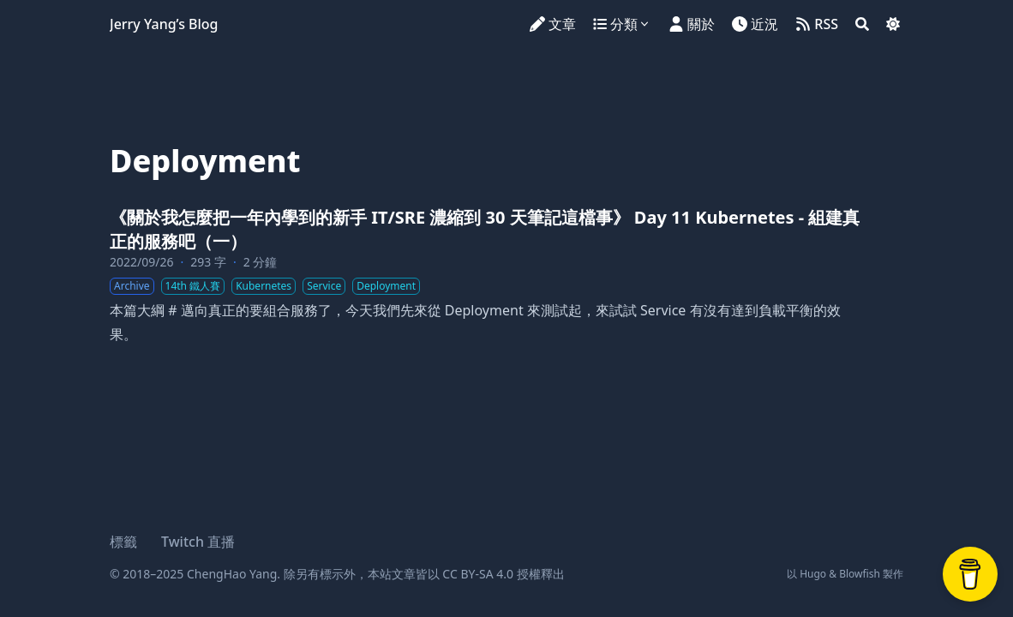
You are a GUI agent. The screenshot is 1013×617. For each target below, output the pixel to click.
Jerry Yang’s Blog (164, 24)
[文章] (553, 24)
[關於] (691, 24)
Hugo (813, 573)
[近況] (755, 24)
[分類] (622, 24)
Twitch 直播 (198, 541)
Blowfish (859, 573)
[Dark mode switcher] (893, 24)
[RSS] (816, 24)
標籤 (123, 541)
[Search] (862, 24)
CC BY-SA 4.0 (477, 574)
